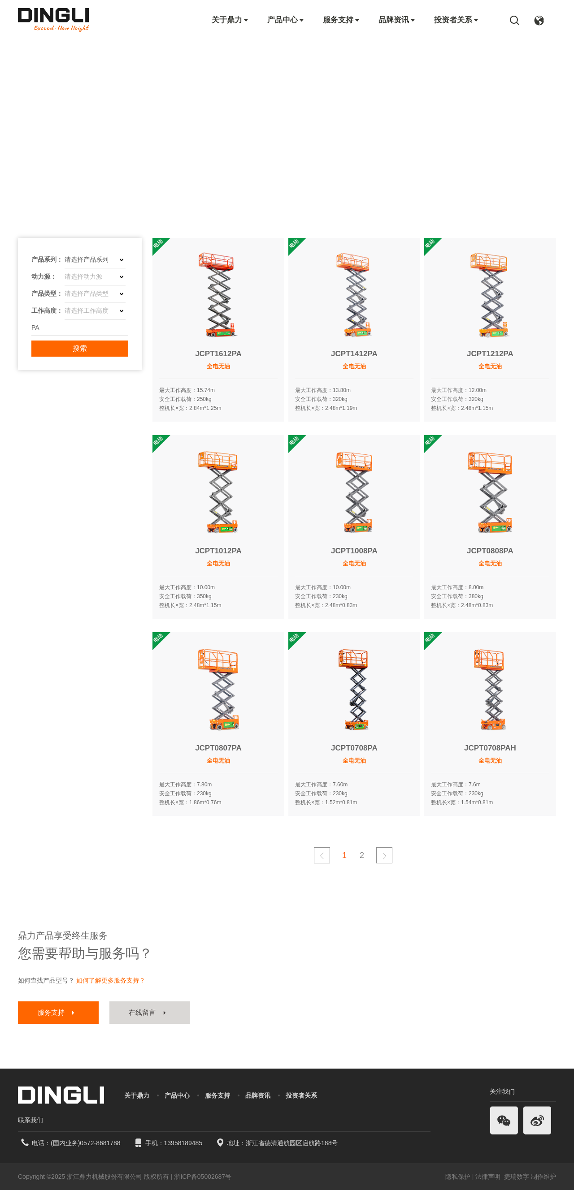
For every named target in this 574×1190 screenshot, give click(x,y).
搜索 (80, 348)
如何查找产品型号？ (46, 980)
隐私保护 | (459, 1176)
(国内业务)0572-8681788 (86, 1143)
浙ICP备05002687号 (202, 1176)
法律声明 (489, 1176)
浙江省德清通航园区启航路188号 (292, 1143)
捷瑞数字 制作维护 (530, 1176)
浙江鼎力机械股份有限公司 (104, 1176)
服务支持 (342, 20)
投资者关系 (456, 20)
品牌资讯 (397, 20)
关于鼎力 (230, 20)
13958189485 (183, 1143)
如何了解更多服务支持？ (110, 980)
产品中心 (286, 20)
